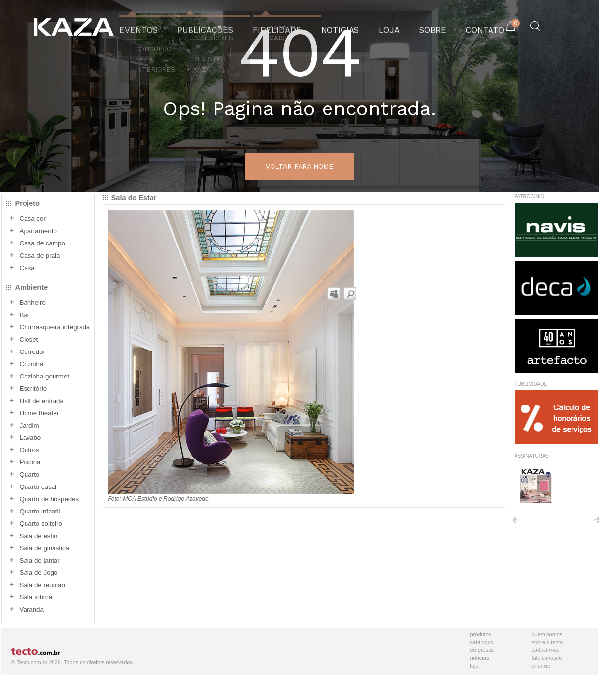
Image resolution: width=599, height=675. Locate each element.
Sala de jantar (40, 560)
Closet (29, 339)
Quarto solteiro (41, 523)
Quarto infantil (40, 511)
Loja (474, 666)
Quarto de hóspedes (49, 499)
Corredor (33, 351)
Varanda (32, 609)
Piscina (30, 462)
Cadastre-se (546, 650)
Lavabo (30, 437)
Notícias (479, 658)
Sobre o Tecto (547, 642)
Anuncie (541, 666)
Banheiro (33, 302)
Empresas (482, 650)
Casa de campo (42, 243)
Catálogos (481, 642)
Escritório (33, 388)
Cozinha (32, 364)
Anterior (515, 523)
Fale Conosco (547, 658)
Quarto (30, 474)
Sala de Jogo (39, 572)
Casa (27, 267)
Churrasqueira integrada (55, 327)
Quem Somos (547, 634)
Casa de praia (40, 255)
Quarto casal (38, 486)
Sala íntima (36, 597)
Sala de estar (39, 536)
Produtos (480, 634)
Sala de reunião (42, 585)
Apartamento (38, 231)
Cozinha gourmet (45, 376)
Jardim (29, 425)
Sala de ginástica (45, 548)
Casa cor (33, 218)
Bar (25, 315)
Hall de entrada (42, 401)
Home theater (39, 413)
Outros (29, 450)
